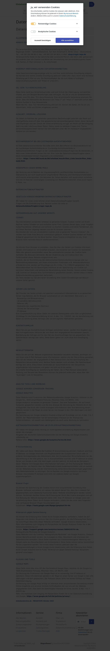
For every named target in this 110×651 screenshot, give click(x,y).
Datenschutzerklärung (67, 16)
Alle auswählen (67, 40)
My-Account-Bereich (70, 13)
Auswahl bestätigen (42, 40)
